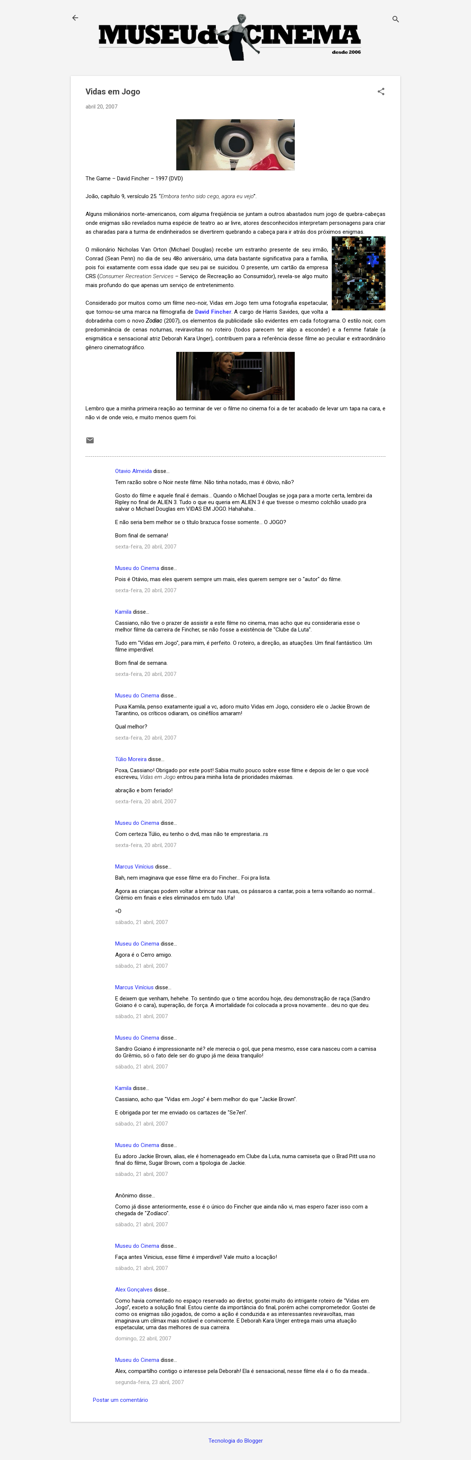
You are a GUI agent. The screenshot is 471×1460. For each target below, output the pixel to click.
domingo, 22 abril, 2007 (143, 1338)
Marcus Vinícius (134, 866)
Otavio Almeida (133, 471)
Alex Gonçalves (134, 1289)
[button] (381, 92)
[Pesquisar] (395, 20)
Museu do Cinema (137, 568)
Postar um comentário (120, 1400)
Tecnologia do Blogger (235, 1440)
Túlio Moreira (131, 759)
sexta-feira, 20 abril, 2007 (145, 546)
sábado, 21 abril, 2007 (141, 922)
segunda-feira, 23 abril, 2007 (149, 1382)
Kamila (123, 612)
